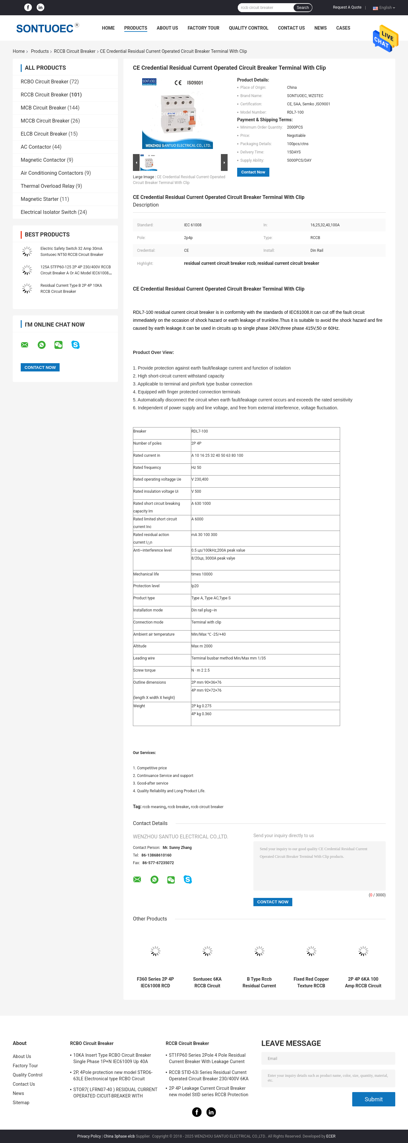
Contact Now (253, 172)
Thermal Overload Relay (48, 186)
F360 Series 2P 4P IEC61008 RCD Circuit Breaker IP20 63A (155, 983)
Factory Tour (204, 28)
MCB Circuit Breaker (43, 108)
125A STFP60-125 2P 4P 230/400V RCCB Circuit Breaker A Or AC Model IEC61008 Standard (75, 273)
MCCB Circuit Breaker (45, 121)
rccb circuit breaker (207, 807)
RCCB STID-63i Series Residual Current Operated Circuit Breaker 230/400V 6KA (209, 1075)
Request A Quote (347, 7)
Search (303, 7)
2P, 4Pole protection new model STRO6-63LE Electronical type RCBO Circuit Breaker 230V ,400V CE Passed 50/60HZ (114, 1076)
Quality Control (248, 28)
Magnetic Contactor (43, 160)
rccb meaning (154, 807)
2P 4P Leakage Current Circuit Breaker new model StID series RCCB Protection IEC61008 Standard (208, 1092)
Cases (343, 28)
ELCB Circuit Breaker (44, 134)
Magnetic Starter (40, 199)
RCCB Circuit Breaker (74, 51)
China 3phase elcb (119, 1136)
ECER (331, 1136)
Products (135, 28)
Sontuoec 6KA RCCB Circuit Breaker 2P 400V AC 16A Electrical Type (207, 983)
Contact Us (291, 28)
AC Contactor (36, 147)
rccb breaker (178, 807)
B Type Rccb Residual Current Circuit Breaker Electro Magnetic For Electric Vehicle (259, 983)
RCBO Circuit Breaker (44, 82)
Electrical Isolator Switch (48, 212)
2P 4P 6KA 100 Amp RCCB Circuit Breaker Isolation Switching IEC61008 (363, 983)
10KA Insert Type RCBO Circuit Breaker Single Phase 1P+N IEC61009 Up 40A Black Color (112, 1059)
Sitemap (21, 1102)
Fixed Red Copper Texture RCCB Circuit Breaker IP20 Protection (311, 983)
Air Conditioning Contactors (52, 173)
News (320, 28)
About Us (167, 28)
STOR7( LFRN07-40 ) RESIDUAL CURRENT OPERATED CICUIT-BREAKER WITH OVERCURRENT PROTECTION (115, 1093)
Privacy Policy (89, 1136)
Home (108, 28)
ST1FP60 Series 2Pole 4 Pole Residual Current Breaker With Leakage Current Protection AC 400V (207, 1059)
